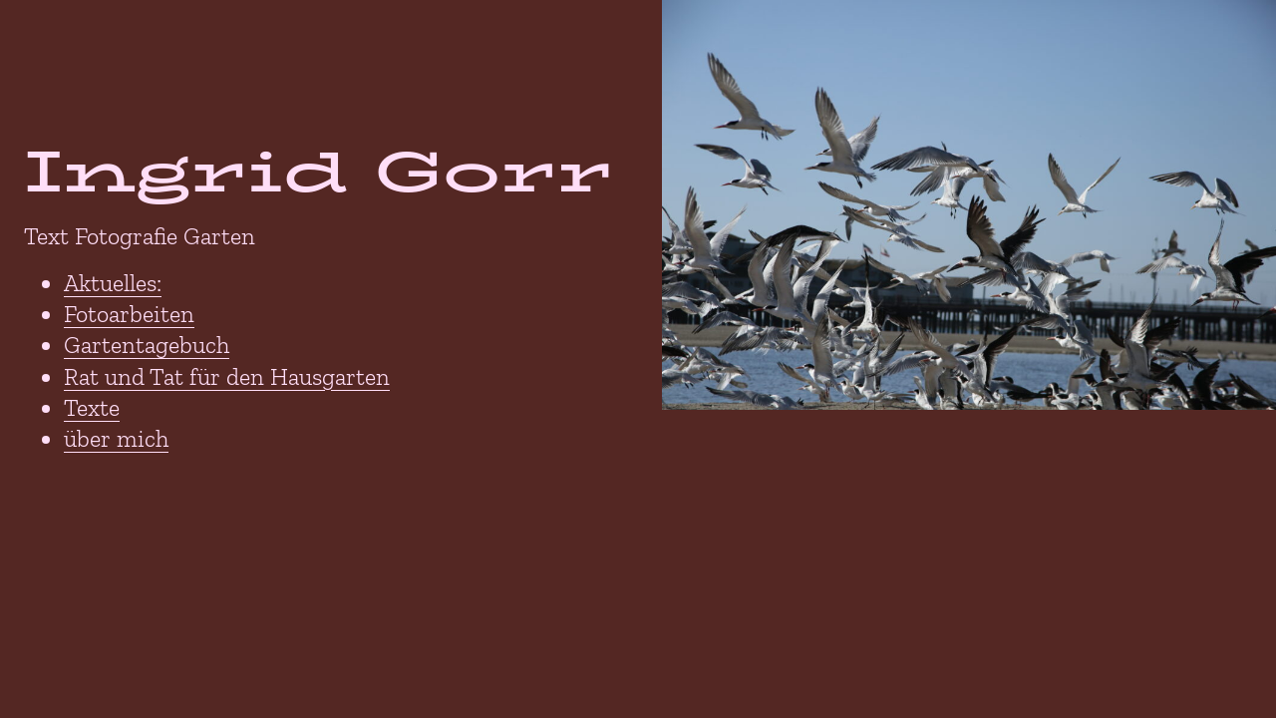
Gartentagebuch (146, 344)
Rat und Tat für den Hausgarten (227, 376)
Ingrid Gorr (318, 171)
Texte (92, 407)
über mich (116, 438)
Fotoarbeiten (129, 313)
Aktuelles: (112, 282)
